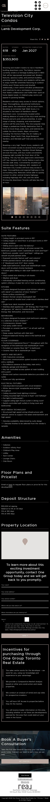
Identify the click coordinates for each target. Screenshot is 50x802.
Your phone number (8, 599)
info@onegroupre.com (25, 779)
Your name (5, 585)
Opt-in (3, 619)
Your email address (8, 592)
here (10, 485)
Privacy (40, 798)
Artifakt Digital (26, 800)
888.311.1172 (25, 782)
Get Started (25, 761)
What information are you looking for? (14, 612)
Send (25, 635)
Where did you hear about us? (11, 605)
